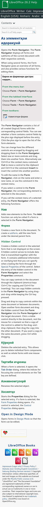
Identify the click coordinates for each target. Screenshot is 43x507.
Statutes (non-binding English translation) (19, 469)
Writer (20, 11)
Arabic (36, 16)
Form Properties (9, 402)
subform (13, 233)
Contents (6, 23)
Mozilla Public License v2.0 (22, 478)
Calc (29, 11)
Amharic (25, 16)
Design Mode (23, 418)
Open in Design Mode (17, 414)
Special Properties (10, 266)
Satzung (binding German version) (16, 471)
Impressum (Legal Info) (12, 466)
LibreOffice (8, 11)
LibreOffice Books (21, 445)
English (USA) (10, 16)
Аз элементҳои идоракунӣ (14, 40)
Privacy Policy (29, 466)
